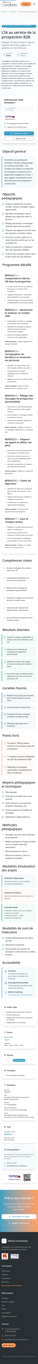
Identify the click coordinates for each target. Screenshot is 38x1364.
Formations (13, 12)
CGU (3, 1305)
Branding (5, 1282)
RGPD (4, 1309)
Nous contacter (8, 1345)
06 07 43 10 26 (19, 139)
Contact (26, 4)
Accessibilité (6, 1313)
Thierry (22, 55)
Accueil (4, 12)
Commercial (6, 1278)
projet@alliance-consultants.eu (17, 1166)
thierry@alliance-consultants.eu (20, 995)
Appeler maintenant (19, 1223)
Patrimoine (6, 1271)
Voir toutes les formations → (13, 1285)
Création (5, 1275)
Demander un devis (19, 133)
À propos (5, 1298)
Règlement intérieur (9, 1316)
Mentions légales (8, 1302)
